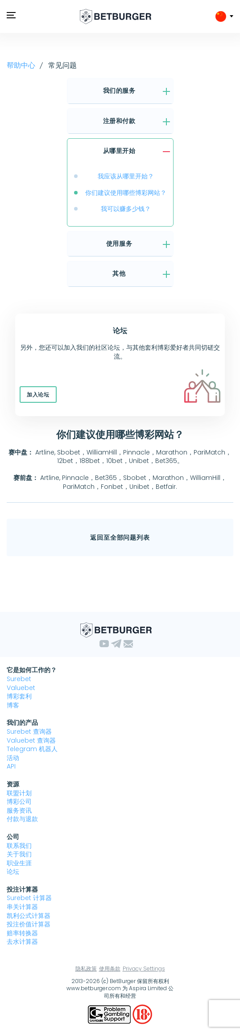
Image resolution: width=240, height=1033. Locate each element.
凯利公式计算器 (28, 915)
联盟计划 (19, 793)
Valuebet (21, 687)
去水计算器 (22, 941)
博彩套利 (19, 696)
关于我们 (19, 854)
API (11, 766)
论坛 (13, 871)
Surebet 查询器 (29, 731)
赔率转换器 (22, 933)
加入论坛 (38, 394)
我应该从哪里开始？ (126, 176)
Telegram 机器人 (32, 748)
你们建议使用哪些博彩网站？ (125, 192)
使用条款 (109, 968)
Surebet (19, 678)
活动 (13, 757)
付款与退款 (22, 818)
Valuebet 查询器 (31, 740)
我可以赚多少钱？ (126, 208)
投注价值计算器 (28, 924)
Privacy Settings (144, 968)
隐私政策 (86, 968)
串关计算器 (22, 906)
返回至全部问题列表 (120, 537)
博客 (13, 705)
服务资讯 (19, 810)
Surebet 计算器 (29, 897)
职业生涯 (19, 863)
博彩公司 (19, 801)
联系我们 (19, 845)
